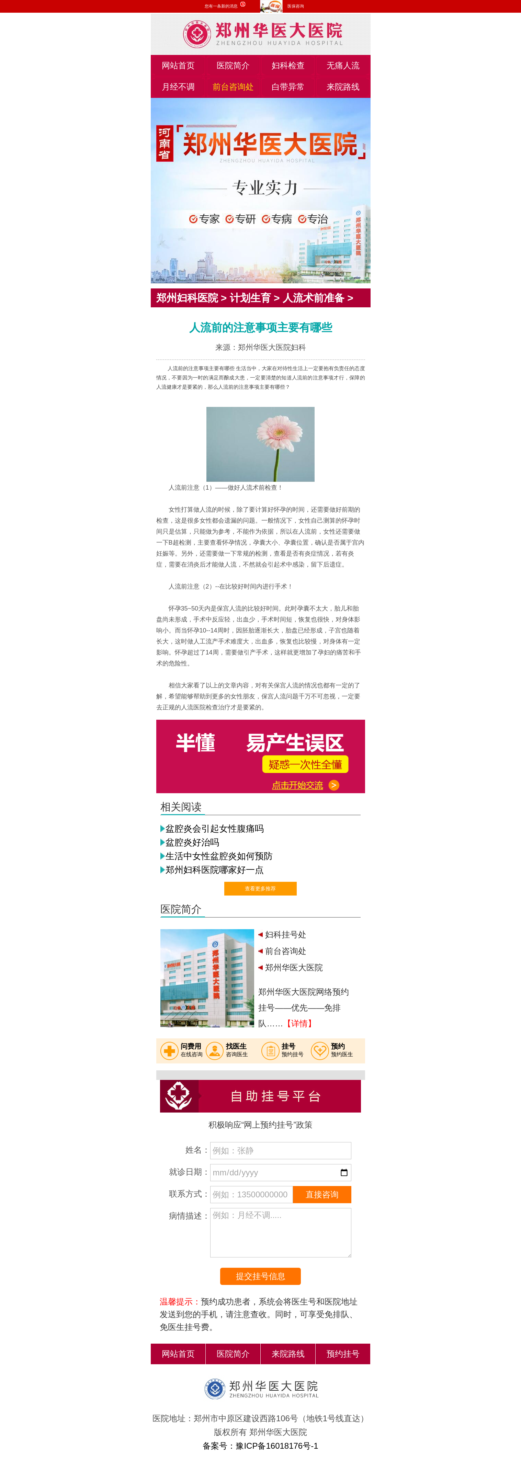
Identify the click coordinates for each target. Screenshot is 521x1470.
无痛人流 (343, 65)
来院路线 (343, 86)
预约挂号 (343, 1353)
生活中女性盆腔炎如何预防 (219, 856)
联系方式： (189, 1193)
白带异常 (288, 86)
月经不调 (178, 86)
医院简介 (233, 65)
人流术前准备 (313, 298)
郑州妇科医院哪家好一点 (215, 870)
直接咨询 (322, 1194)
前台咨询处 (233, 86)
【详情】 (299, 1023)
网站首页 (178, 65)
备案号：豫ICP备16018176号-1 (260, 1445)
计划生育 (250, 298)
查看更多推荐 (260, 888)
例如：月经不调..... (281, 1232)
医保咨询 (295, 6)
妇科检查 (288, 65)
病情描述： (189, 1215)
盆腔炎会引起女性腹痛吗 (215, 828)
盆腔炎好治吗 (192, 842)
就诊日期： (189, 1171)
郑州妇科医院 (187, 298)
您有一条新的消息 (221, 6)
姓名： (197, 1149)
